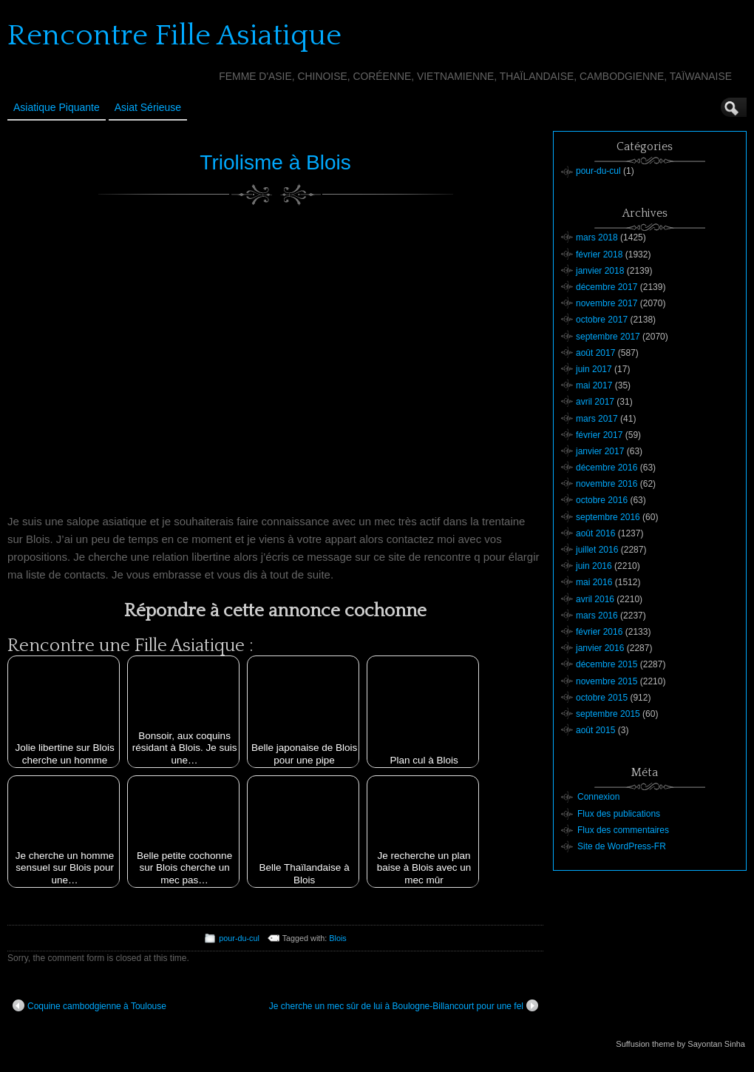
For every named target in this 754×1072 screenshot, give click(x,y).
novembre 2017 (606, 303)
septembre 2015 (608, 714)
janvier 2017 (600, 451)
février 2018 (599, 254)
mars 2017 (597, 419)
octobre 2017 (602, 319)
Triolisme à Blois (275, 162)
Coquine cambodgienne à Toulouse (89, 1005)
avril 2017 (595, 402)
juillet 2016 (597, 550)
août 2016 (595, 533)
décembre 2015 (606, 664)
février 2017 (599, 435)
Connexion (598, 797)
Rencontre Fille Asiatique (174, 35)
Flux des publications (618, 814)
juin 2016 (594, 566)
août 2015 (595, 730)
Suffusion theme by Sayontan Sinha (680, 1043)
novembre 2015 (606, 681)
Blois (337, 938)
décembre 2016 (606, 467)
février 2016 (599, 632)
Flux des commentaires (623, 830)
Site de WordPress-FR (621, 846)
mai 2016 (594, 582)
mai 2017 (594, 385)
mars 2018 (597, 237)
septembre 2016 (608, 517)
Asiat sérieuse (148, 107)
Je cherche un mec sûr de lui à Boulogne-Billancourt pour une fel (403, 1005)
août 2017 (595, 353)
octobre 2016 (602, 500)
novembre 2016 (606, 484)
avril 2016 (595, 599)
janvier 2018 (600, 271)
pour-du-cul (239, 938)
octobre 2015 (602, 697)
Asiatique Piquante (56, 107)
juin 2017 (594, 369)
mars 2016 (597, 615)
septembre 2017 (608, 336)
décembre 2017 (606, 287)
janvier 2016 (600, 648)
